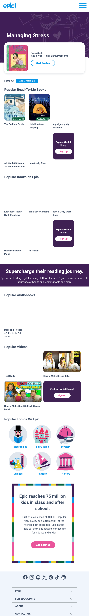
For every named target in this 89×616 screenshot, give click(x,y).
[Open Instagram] (32, 577)
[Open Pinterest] (51, 577)
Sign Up (64, 151)
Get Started (43, 545)
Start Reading (43, 63)
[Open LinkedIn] (63, 577)
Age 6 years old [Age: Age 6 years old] (27, 81)
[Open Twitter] (44, 577)
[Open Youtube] (38, 577)
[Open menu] (82, 6)
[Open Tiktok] (57, 577)
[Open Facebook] (25, 577)
